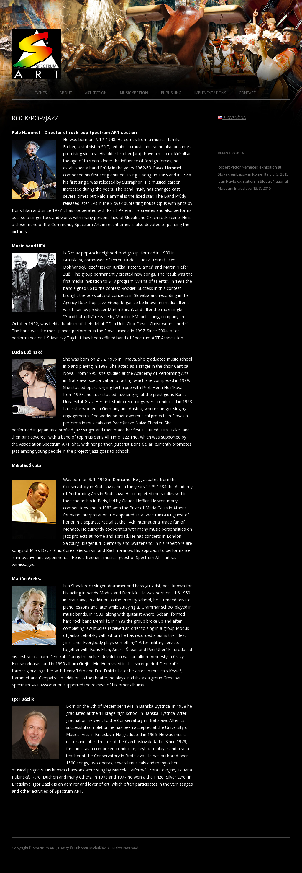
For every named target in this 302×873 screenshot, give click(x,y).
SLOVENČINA (232, 117)
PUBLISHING (171, 92)
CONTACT (247, 92)
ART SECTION (96, 92)
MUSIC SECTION (134, 92)
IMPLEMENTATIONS (210, 92)
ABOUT (66, 92)
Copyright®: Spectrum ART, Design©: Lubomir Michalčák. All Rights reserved (75, 848)
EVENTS (41, 92)
